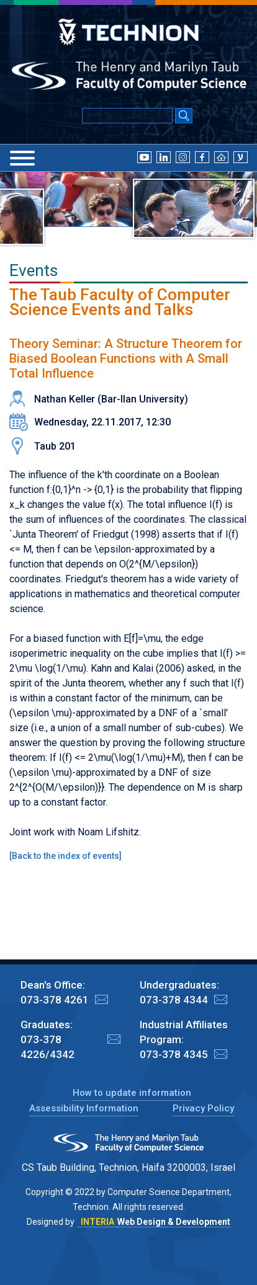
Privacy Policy (203, 1108)
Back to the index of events (65, 856)
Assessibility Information (83, 1108)
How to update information (132, 1092)
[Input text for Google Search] (127, 115)
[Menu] (22, 158)
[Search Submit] (183, 116)
